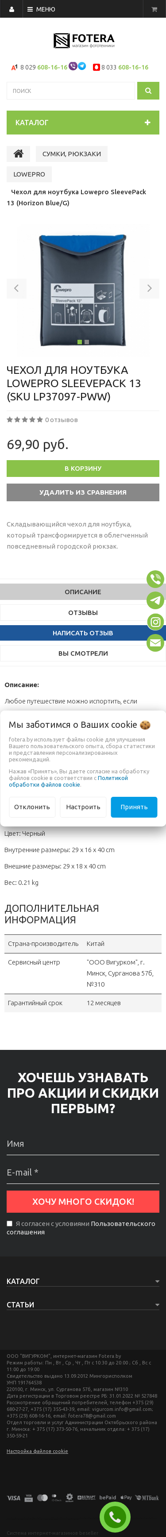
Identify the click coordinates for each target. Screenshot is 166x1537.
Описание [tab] (83, 592)
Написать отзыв (83, 633)
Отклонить (32, 807)
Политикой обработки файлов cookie (68, 781)
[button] (17, 290)
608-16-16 (52, 67)
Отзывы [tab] (83, 612)
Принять (134, 807)
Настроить (83, 807)
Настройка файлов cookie (37, 1451)
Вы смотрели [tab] (83, 653)
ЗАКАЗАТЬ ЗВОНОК (119, 1517)
